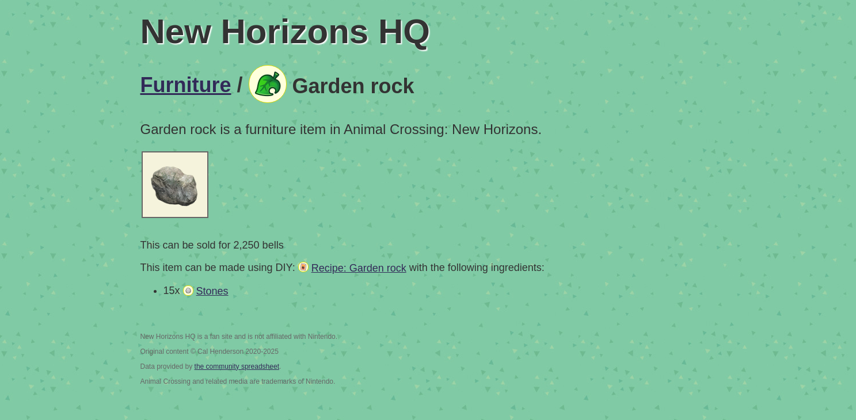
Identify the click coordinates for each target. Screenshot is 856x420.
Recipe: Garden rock (358, 268)
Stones (212, 291)
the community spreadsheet (237, 366)
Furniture (185, 85)
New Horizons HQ (285, 31)
